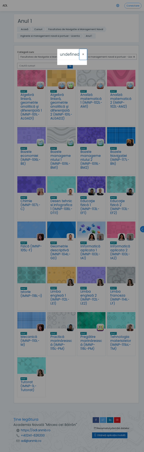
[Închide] (83, 54)
